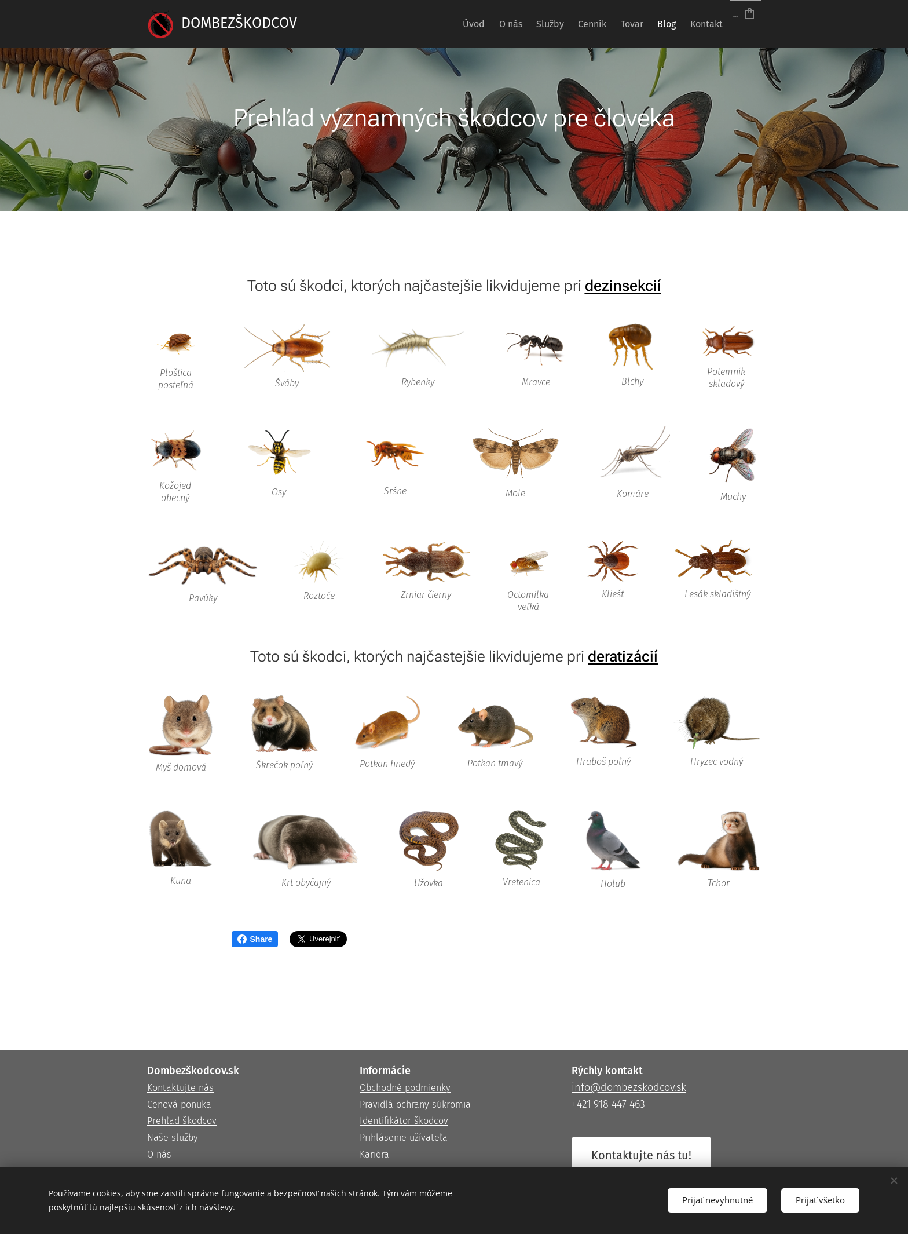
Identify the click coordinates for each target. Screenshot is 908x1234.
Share (255, 939)
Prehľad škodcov (182, 1121)
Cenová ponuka (179, 1104)
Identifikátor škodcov (404, 1121)
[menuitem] (406, 24)
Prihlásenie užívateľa (404, 1137)
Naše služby (172, 1137)
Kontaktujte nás (180, 1087)
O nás (159, 1154)
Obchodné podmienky (405, 1087)
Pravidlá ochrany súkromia (415, 1104)
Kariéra (374, 1154)
